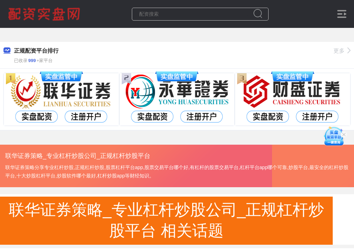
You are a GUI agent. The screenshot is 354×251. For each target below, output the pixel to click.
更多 (342, 51)
